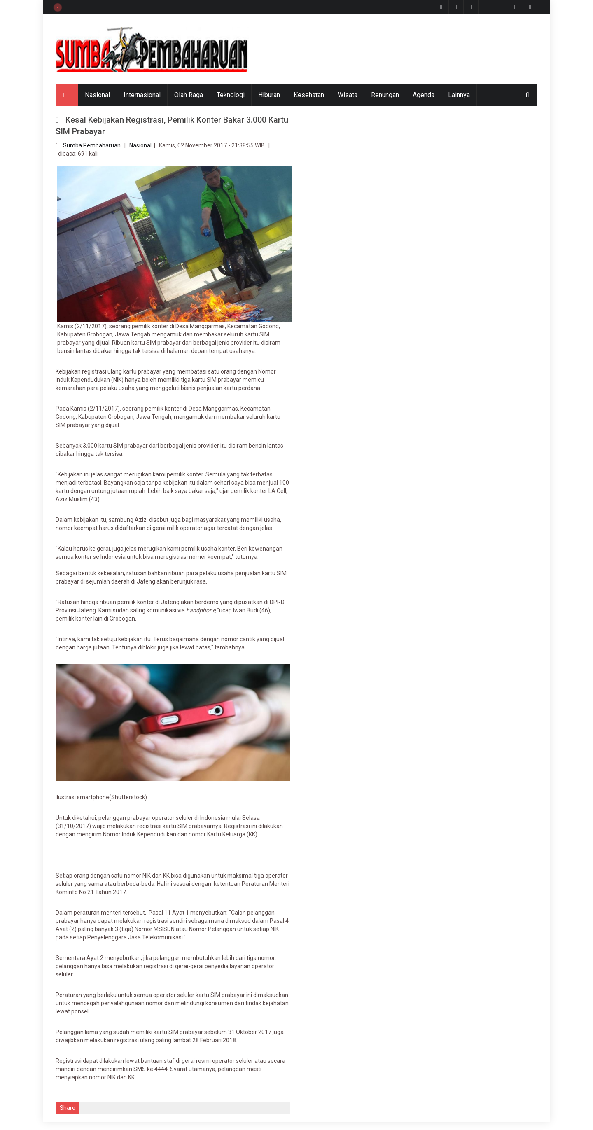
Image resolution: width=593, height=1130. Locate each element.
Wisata (347, 95)
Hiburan (269, 95)
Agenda (423, 95)
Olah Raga (188, 95)
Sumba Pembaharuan (92, 145)
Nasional (97, 95)
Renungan (385, 95)
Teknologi (231, 95)
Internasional (142, 95)
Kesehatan (309, 95)
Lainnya (459, 95)
